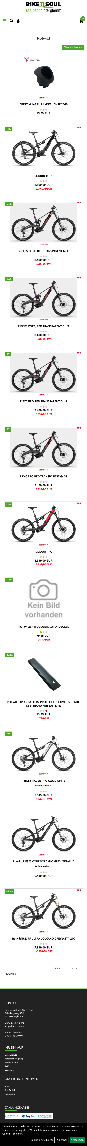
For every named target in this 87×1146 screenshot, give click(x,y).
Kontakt (8, 1086)
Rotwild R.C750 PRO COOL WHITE (43, 781)
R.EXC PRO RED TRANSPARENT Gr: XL (43, 476)
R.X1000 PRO (43, 551)
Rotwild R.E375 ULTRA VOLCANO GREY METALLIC (43, 938)
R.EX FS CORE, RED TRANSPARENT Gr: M (43, 326)
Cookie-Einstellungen (42, 1139)
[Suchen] (11, 20)
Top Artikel (10, 1090)
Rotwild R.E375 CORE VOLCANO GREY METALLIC (43, 861)
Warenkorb (10, 1070)
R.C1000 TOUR (43, 176)
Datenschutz (11, 1054)
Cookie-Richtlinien (12, 1133)
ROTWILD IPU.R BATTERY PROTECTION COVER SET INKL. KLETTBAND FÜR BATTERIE (43, 703)
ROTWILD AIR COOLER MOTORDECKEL (43, 627)
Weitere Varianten (43, 785)
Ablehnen (62, 1139)
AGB (7, 1066)
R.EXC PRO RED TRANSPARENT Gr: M (43, 401)
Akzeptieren (77, 1139)
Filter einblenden (73, 47)
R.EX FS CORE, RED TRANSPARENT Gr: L (43, 251)
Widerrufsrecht (12, 1062)
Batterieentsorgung (14, 1058)
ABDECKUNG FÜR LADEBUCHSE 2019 (44, 104)
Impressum (10, 1093)
